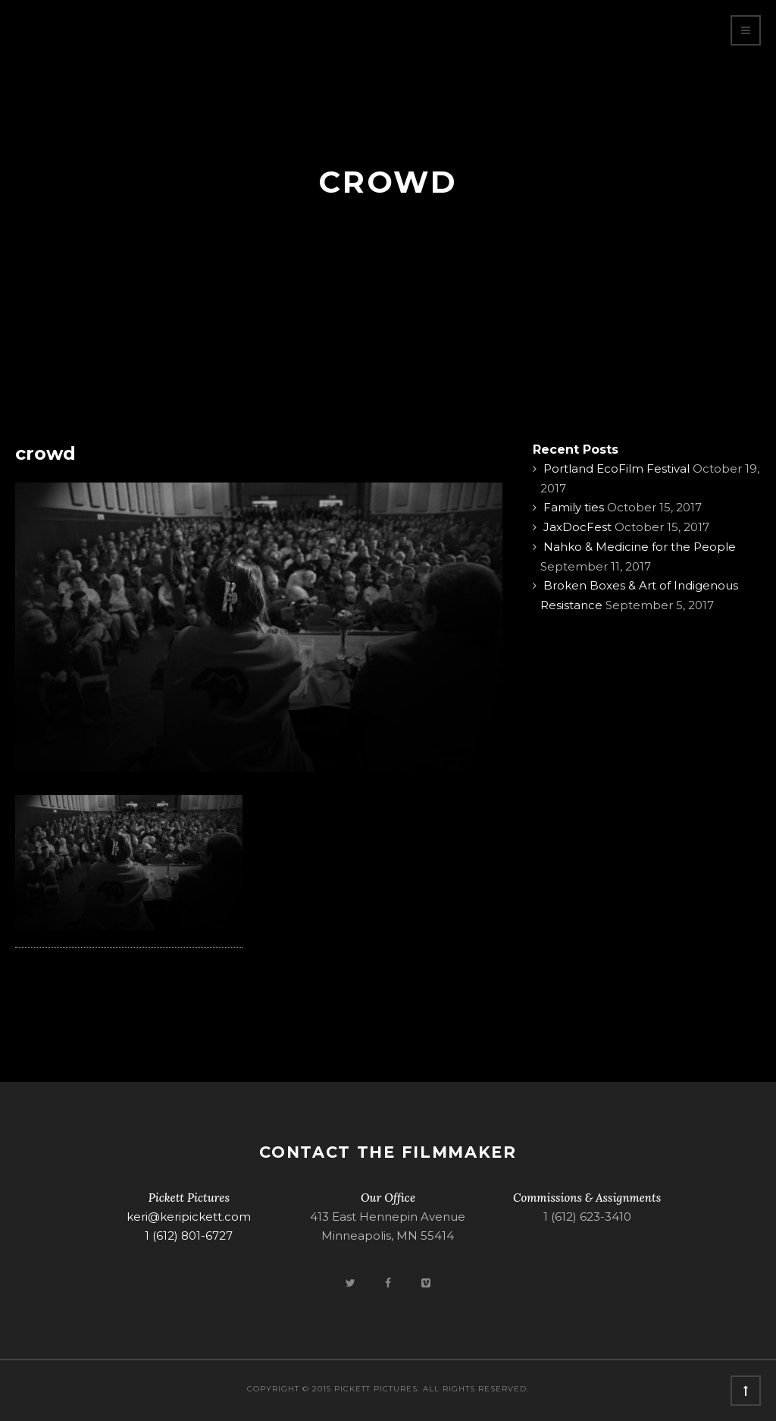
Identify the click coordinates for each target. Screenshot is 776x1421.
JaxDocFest (577, 527)
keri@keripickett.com (189, 1216)
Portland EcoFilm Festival (616, 468)
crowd (45, 453)
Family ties (573, 507)
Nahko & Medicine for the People (639, 546)
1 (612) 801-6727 (189, 1235)
